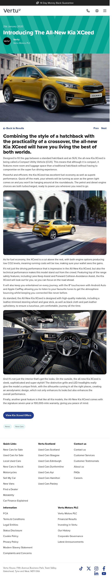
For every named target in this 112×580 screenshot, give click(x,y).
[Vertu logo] (12, 11)
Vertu (16, 39)
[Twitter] (88, 568)
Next (103, 128)
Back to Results (13, 128)
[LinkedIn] (96, 573)
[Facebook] (103, 568)
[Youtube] (103, 573)
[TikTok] (81, 568)
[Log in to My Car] (97, 11)
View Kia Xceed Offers (18, 415)
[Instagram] (96, 568)
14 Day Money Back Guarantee (55, 3)
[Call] (88, 11)
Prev (96, 128)
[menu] (103, 11)
